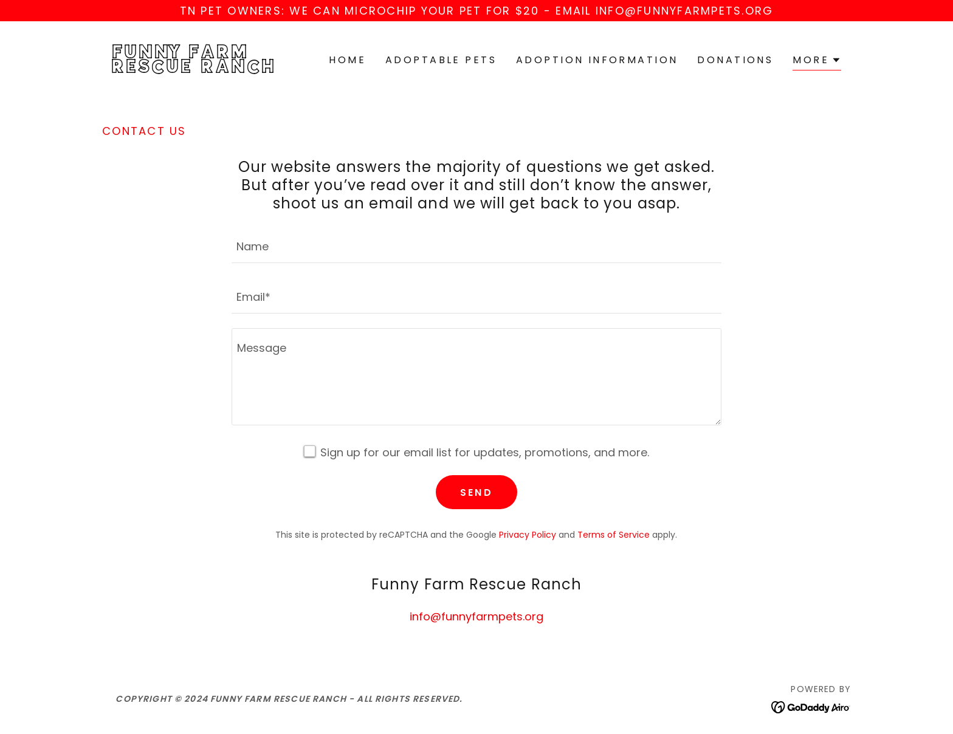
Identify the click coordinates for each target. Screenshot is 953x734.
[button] (817, 61)
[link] (195, 69)
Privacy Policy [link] (527, 535)
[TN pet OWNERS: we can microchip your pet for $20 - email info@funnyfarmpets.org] (476, 10)
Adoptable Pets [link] (441, 60)
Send (477, 492)
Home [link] (347, 60)
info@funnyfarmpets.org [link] (476, 616)
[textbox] (476, 245)
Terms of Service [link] (613, 535)
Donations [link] (735, 60)
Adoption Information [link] (597, 60)
